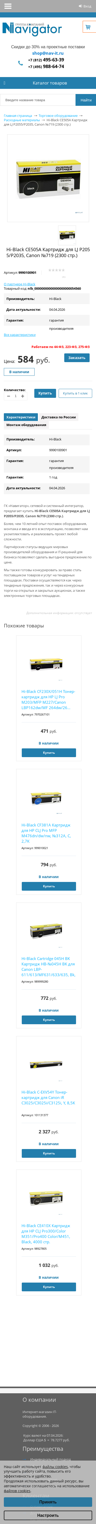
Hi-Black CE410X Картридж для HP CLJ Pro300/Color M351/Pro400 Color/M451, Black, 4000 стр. (46, 1233)
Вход (87, 6)
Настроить (48, 1515)
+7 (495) (46, 66)
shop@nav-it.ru (48, 53)
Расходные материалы (22, 120)
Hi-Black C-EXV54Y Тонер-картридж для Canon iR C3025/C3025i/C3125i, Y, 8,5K (48, 1097)
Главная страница (18, 115)
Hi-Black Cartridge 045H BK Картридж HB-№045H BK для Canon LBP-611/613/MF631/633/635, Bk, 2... (49, 967)
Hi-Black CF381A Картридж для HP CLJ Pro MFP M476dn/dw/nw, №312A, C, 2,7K (46, 833)
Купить (45, 393)
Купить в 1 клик (75, 393)
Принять (48, 1502)
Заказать (77, 357)
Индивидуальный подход (50, 1459)
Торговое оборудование (58, 115)
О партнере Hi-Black (19, 284)
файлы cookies (55, 1466)
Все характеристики (20, 334)
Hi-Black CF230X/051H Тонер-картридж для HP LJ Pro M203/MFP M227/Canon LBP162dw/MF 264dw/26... (48, 699)
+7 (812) (46, 60)
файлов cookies (17, 1490)
